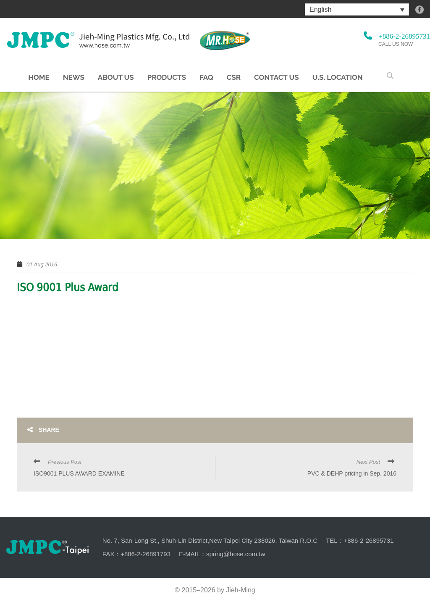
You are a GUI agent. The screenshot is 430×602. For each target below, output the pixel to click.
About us (116, 77)
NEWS (73, 77)
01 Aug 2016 (41, 264)
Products (166, 77)
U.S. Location (337, 77)
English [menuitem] (320, 9)
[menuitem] (357, 9)
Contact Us (276, 77)
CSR (234, 77)
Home (38, 77)
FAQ (206, 77)
